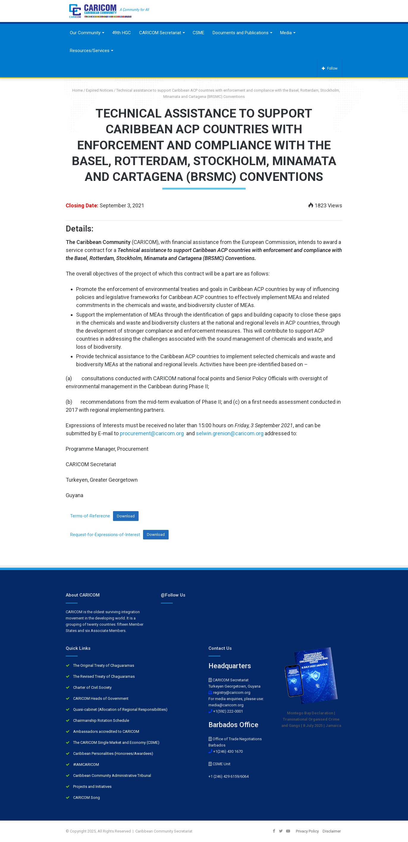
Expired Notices (99, 90)
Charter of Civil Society (92, 687)
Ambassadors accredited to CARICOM (106, 731)
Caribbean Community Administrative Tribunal (112, 775)
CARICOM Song (86, 797)
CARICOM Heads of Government (100, 698)
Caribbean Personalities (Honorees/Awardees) (113, 753)
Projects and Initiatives (92, 786)
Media (286, 32)
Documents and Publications (241, 32)
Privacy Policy (307, 831)
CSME (198, 32)
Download (126, 516)
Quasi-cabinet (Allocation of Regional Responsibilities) (120, 709)
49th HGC (121, 32)
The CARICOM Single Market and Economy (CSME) (116, 742)
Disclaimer (332, 831)
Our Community (85, 32)
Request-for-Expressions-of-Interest (105, 534)
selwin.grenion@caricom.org (229, 433)
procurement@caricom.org (152, 433)
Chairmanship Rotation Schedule (101, 720)
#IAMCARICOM (86, 764)
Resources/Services (89, 50)
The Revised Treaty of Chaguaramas (104, 676)
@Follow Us (173, 595)
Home (75, 90)
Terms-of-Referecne (90, 516)
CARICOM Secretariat (160, 32)
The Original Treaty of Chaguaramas (103, 665)
